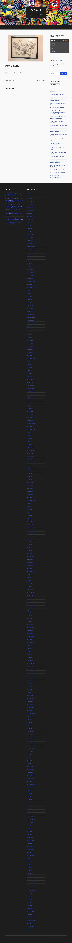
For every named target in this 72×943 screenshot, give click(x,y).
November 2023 (31, 281)
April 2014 (29, 621)
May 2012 (29, 689)
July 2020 (29, 400)
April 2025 (29, 231)
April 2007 (29, 870)
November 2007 (31, 849)
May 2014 (29, 618)
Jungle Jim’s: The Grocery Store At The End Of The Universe (58, 166)
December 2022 (30, 314)
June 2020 (29, 403)
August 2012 (30, 680)
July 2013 (29, 648)
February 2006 (30, 911)
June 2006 (29, 899)
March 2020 (30, 411)
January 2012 (30, 701)
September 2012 (31, 678)
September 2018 (31, 465)
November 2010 (31, 743)
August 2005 (30, 929)
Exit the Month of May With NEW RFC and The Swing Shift (58, 117)
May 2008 (29, 831)
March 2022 (30, 340)
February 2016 (30, 556)
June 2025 (29, 225)
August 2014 (30, 610)
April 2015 (29, 586)
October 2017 (30, 497)
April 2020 (29, 408)
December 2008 (30, 811)
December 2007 (30, 846)
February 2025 (30, 237)
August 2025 (30, 219)
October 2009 (30, 781)
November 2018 (31, 459)
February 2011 (30, 734)
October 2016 (30, 533)
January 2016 (30, 559)
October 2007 (30, 852)
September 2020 (31, 394)
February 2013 (30, 663)
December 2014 (30, 598)
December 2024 (30, 243)
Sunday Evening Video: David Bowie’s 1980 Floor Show (57, 157)
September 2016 (31, 536)
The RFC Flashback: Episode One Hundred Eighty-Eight (58, 130)
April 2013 (29, 657)
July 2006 (29, 896)
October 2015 (30, 568)
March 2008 (30, 837)
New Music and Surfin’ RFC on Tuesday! (57, 148)
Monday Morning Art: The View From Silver (57, 121)
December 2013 (30, 633)
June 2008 (29, 828)
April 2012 (29, 692)
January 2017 (30, 524)
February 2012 (30, 698)
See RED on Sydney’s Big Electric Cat (57, 104)
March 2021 (30, 376)
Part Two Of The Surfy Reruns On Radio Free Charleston (58, 176)
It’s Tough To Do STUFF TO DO (57, 172)
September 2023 (31, 287)
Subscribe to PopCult (57, 60)
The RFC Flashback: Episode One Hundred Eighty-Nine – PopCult (13, 193)
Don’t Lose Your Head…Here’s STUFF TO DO (57, 144)
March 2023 (30, 305)
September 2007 (31, 855)
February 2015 (30, 592)
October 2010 (30, 746)
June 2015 (29, 580)
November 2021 (31, 352)
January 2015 (30, 595)
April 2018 (29, 479)
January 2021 (30, 382)
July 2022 (29, 329)
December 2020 (30, 385)
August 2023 (30, 290)
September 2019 (31, 429)
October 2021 (30, 355)
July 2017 (29, 506)
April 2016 (29, 550)
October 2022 (30, 320)
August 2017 (30, 503)
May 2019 (29, 441)
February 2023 (30, 308)
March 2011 (30, 731)
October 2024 (30, 249)
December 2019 (30, 420)
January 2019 (30, 453)
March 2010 (30, 766)
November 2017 (31, 494)
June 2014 (29, 615)
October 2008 (30, 816)
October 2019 (30, 426)
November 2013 (31, 636)
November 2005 (31, 920)
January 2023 (30, 311)
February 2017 (30, 521)
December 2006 (30, 882)
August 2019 (30, 432)
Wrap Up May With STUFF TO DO (58, 107)
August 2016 (30, 538)
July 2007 (29, 861)
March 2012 (30, 695)
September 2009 (31, 784)
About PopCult (9, 27)
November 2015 (31, 565)
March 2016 (30, 553)
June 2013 (29, 651)
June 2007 (29, 864)
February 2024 (30, 272)
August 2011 (30, 716)
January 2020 (30, 417)
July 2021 (29, 364)
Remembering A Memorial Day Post (57, 139)
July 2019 (29, 435)
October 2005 (30, 923)
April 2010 (29, 763)
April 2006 (29, 905)
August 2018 (30, 468)
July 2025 (29, 222)
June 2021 (29, 367)
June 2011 (29, 722)
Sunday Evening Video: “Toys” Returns (57, 95)
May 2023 (29, 299)
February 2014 (30, 627)
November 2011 (31, 707)
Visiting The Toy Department (57, 169)
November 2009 (31, 778)
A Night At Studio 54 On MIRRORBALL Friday (14, 201)
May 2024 (29, 263)
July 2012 (29, 683)
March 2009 (30, 802)
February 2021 (30, 379)
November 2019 (31, 423)
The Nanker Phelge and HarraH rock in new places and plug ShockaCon (14, 208)
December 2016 (30, 527)
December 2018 (30, 456)
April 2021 (29, 373)
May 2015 (29, 583)
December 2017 (30, 491)
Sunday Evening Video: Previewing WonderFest (58, 126)
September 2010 (31, 748)
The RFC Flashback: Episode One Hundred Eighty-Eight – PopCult (13, 205)
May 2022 (29, 334)
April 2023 (29, 302)
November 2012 (31, 672)
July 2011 (29, 719)
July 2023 (29, 293)
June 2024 (29, 261)
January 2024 (30, 275)
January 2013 (30, 666)
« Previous (10, 80)
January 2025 (30, 240)
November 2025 (31, 210)
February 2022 (30, 343)
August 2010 (30, 751)
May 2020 (29, 405)
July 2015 (29, 577)
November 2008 (31, 814)
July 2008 (29, 825)
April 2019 (29, 444)
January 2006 (30, 914)
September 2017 (31, 500)
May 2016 (29, 547)
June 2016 (29, 544)
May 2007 (29, 867)
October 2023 (30, 284)
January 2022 (30, 346)
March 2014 (30, 624)
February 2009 (30, 805)
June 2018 (29, 473)
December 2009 (30, 775)
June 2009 (29, 793)
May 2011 (29, 725)
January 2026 (30, 204)
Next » (41, 80)
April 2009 (29, 799)
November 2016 (31, 530)
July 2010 (29, 754)
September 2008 (31, 819)
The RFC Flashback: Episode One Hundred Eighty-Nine (58, 99)
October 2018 (30, 462)
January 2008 (30, 843)
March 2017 (30, 518)
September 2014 (31, 607)
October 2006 (30, 888)
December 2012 (30, 669)
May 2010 (29, 760)
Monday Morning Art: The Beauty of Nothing (58, 152)
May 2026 (29, 193)
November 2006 (31, 885)
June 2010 (29, 757)
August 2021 (30, 361)
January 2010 (30, 772)
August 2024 (30, 255)
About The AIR (20, 27)
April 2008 (29, 834)
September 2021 (31, 358)
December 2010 (30, 740)
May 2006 (29, 902)
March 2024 (30, 269)
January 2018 (30, 488)
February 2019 (30, 450)
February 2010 (30, 769)
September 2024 (31, 252)
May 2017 (29, 512)
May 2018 (29, 476)
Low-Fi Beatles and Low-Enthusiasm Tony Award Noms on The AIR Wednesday (58, 112)
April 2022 (29, 337)
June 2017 (29, 509)
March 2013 (30, 660)
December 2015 (30, 562)
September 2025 (31, 216)
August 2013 (30, 645)
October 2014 (30, 604)
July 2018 (29, 470)
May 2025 (29, 228)
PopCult (36, 10)
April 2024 (29, 266)
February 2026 (30, 201)
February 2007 (30, 876)
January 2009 (30, 808)
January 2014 (30, 630)
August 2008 (30, 822)
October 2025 (30, 213)
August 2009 (30, 787)
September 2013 (31, 642)
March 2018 (30, 482)
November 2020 (31, 388)
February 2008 (30, 840)
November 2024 (31, 246)
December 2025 (30, 207)
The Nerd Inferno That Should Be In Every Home (58, 135)
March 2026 (30, 198)
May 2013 (29, 654)
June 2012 (29, 686)
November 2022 (31, 317)
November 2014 (31, 601)
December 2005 (30, 917)
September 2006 (31, 890)
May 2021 (29, 370)
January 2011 (30, 737)
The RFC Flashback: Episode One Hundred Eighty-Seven (58, 161)
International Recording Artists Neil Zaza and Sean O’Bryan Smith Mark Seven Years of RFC (13, 222)
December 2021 (30, 349)
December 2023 (30, 278)
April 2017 (29, 515)
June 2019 (29, 438)
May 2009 (29, 796)
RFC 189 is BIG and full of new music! (14, 195)
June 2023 (29, 296)
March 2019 (30, 447)
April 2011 (29, 728)
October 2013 (30, 639)
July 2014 (29, 612)
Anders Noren (59, 938)
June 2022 (29, 332)
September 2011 (31, 713)
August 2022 (30, 326)
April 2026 (29, 195)
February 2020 (30, 414)
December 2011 (30, 704)
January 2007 (30, 879)
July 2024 (29, 258)
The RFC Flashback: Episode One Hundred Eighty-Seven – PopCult (13, 218)
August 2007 (30, 858)
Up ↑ (66, 938)
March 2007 (30, 873)
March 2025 (30, 234)
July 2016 (29, 541)
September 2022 (31, 323)
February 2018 (30, 485)
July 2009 (29, 790)
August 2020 (30, 397)
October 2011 (30, 710)
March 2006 (30, 908)
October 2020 (30, 391)
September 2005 (31, 926)
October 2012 (30, 675)
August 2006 (30, 893)
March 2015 (30, 589)
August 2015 (30, 574)
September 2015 (31, 571)
